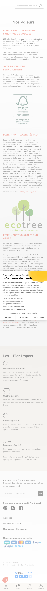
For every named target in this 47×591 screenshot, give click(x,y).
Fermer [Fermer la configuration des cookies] (8, 317)
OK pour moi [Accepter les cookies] (39, 317)
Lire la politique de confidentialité (14, 310)
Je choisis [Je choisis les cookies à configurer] (23, 317)
